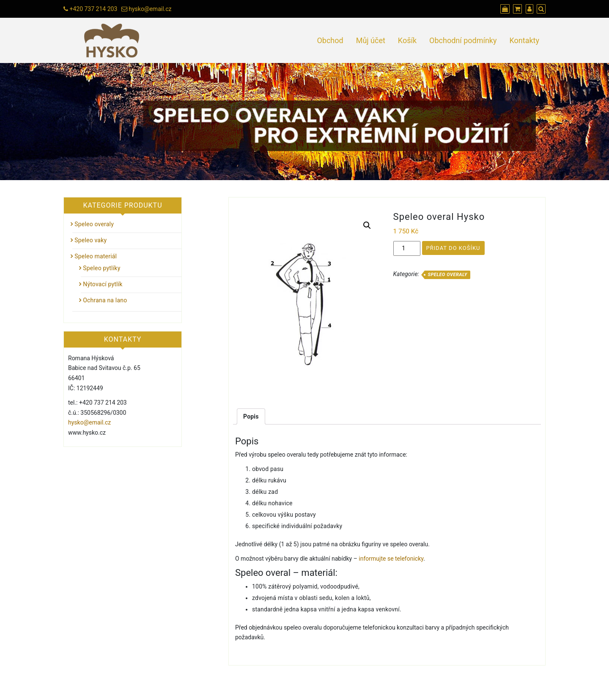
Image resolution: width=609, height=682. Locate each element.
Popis (251, 416)
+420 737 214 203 (93, 8)
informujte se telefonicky (391, 558)
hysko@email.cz (150, 8)
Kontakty (524, 40)
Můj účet (370, 40)
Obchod (330, 40)
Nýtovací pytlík (102, 284)
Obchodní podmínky (463, 40)
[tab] (251, 416)
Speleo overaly (447, 274)
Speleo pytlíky (101, 268)
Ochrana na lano (105, 300)
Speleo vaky (90, 240)
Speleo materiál (95, 256)
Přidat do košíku (453, 248)
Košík (407, 40)
